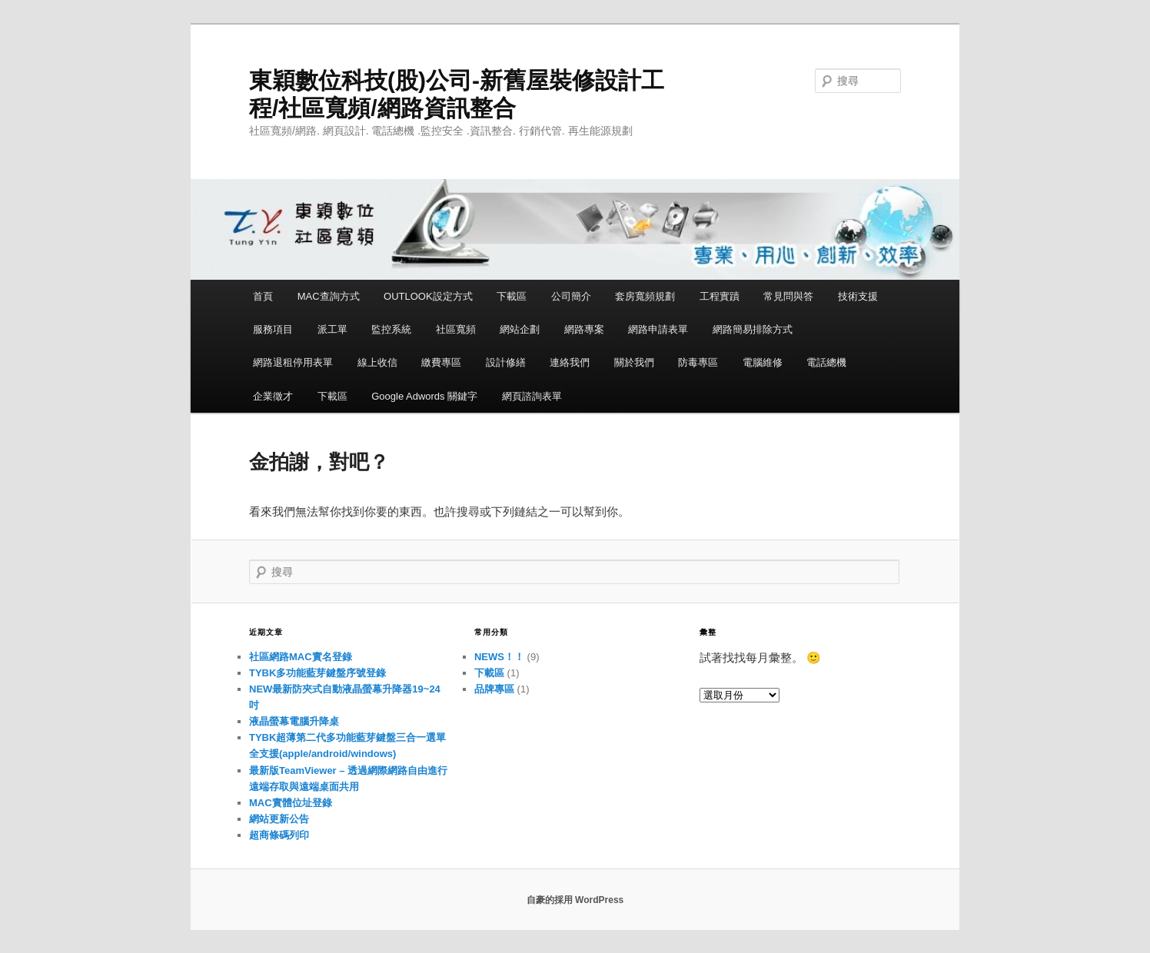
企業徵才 (273, 396)
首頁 (263, 296)
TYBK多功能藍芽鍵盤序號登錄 (317, 673)
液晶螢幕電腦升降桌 (294, 721)
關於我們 (634, 362)
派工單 (332, 329)
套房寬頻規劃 (645, 296)
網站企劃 (520, 329)
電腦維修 (763, 362)
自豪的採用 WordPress (575, 900)
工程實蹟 (720, 296)
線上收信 (377, 362)
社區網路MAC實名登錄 (300, 656)
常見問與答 (788, 296)
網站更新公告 (279, 819)
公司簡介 (571, 296)
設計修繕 (506, 362)
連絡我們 (570, 362)
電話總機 (826, 362)
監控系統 (391, 329)
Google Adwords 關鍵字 (424, 396)
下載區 (512, 296)
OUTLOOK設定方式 (428, 296)
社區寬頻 (456, 329)
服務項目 (273, 329)
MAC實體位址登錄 (290, 803)
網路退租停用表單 (293, 362)
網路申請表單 (658, 329)
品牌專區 (494, 689)
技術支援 (858, 296)
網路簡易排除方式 (753, 329)
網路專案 (584, 329)
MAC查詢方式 (328, 296)
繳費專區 (441, 362)
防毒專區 (698, 362)
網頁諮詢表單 (532, 396)
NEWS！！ (499, 656)
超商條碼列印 (279, 835)
